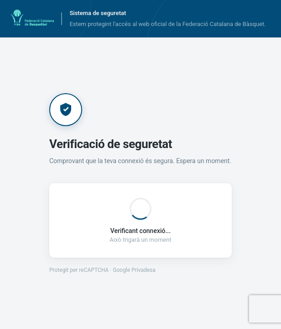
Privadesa (143, 270)
